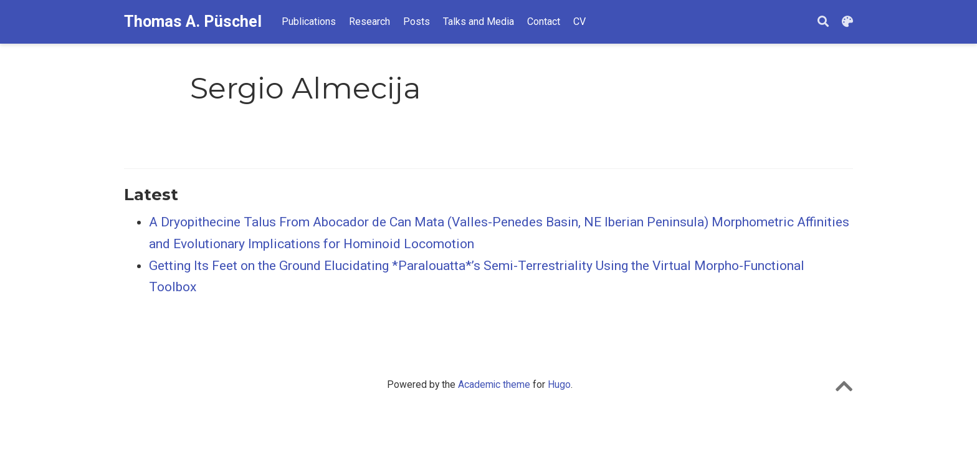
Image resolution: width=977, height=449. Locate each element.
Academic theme (494, 384)
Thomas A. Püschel (193, 21)
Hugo (559, 384)
